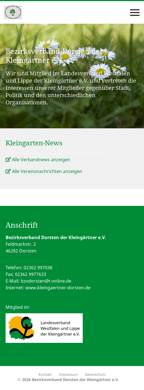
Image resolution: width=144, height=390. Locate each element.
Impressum (68, 374)
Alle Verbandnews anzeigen (41, 160)
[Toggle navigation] (135, 12)
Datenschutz (95, 374)
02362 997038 (38, 267)
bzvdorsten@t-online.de (46, 281)
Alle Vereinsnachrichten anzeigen (47, 171)
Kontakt (45, 374)
